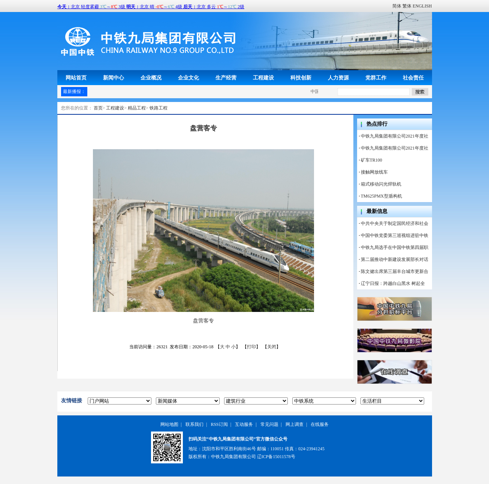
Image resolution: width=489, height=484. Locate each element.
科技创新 (300, 78)
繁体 (406, 6)
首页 (98, 108)
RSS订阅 (219, 424)
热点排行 (376, 124)
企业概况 (151, 78)
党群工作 (375, 78)
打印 (251, 346)
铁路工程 (158, 108)
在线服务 (320, 424)
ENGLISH (422, 6)
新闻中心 (113, 78)
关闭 (271, 346)
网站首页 (76, 78)
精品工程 (137, 108)
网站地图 (169, 424)
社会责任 (413, 78)
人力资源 (338, 78)
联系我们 (194, 424)
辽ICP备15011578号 (276, 456)
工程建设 (263, 78)
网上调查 (295, 424)
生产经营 (225, 78)
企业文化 (188, 78)
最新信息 (376, 211)
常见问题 (269, 424)
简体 (396, 6)
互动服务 (244, 424)
